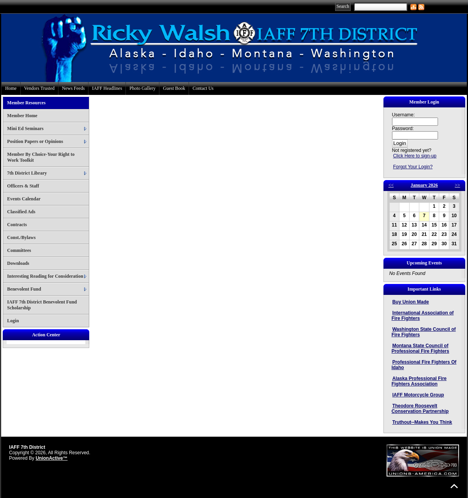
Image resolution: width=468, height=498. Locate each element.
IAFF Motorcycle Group (418, 395)
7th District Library (27, 173)
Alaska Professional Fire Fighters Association (419, 381)
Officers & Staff (23, 186)
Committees (19, 250)
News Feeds (73, 88)
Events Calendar (24, 199)
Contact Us (203, 88)
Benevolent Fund (24, 289)
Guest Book (174, 88)
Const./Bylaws (21, 237)
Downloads (18, 263)
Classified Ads (21, 211)
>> (457, 185)
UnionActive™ (51, 458)
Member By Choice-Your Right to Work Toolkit (40, 157)
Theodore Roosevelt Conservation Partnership (420, 408)
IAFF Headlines (107, 88)
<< (391, 185)
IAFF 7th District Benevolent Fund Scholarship (42, 305)
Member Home (22, 115)
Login (13, 320)
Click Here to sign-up (414, 156)
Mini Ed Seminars (25, 128)
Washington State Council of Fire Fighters (424, 332)
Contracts (17, 224)
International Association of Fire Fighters (423, 315)
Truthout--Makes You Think (422, 422)
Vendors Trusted (39, 88)
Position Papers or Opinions (35, 141)
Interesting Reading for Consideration (45, 276)
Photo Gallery (142, 88)
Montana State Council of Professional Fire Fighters (420, 348)
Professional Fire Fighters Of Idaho (424, 364)
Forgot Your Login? (413, 167)
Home (10, 88)
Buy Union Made (410, 302)
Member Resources (26, 102)
